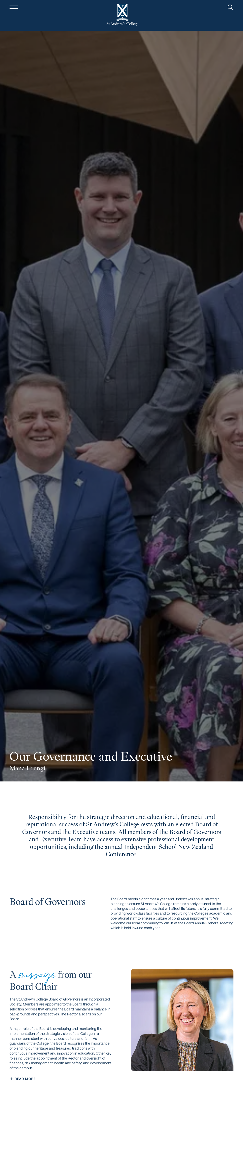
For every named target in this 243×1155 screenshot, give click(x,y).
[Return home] (122, 15)
